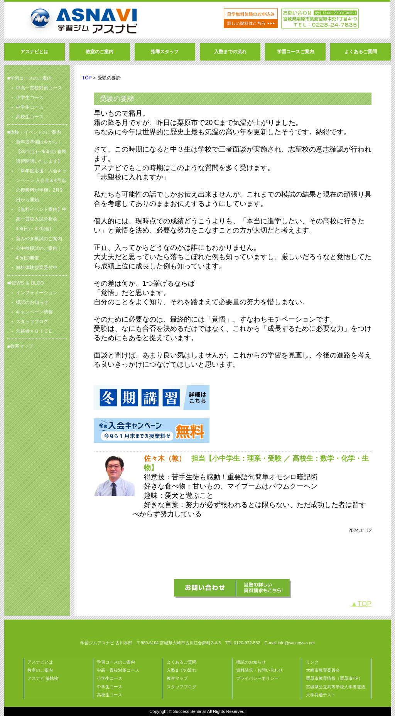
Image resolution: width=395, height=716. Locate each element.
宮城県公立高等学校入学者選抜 (335, 686)
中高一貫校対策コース (118, 670)
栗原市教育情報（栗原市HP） (334, 678)
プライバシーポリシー (257, 678)
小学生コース (109, 678)
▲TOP (361, 604)
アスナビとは (40, 662)
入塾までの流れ (181, 670)
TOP (86, 78)
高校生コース (109, 694)
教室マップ (21, 346)
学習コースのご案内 (116, 662)
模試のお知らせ (251, 662)
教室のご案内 (40, 670)
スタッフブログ (181, 686)
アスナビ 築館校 (42, 678)
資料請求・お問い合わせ (259, 670)
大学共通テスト (321, 694)
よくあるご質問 (181, 662)
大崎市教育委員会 (323, 670)
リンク (312, 662)
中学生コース (109, 686)
